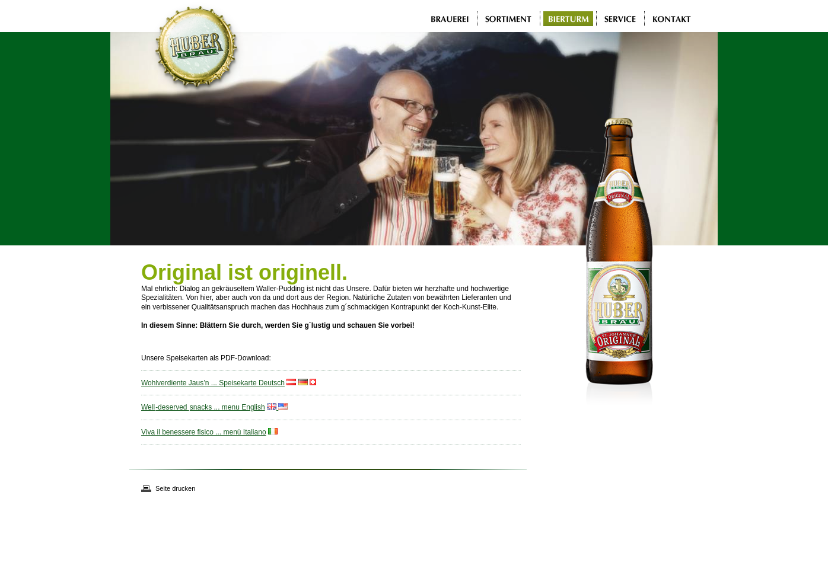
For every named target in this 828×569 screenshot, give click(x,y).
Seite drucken (175, 488)
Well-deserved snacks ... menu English (203, 407)
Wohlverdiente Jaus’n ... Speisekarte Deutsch (213, 383)
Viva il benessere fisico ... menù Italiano (203, 432)
